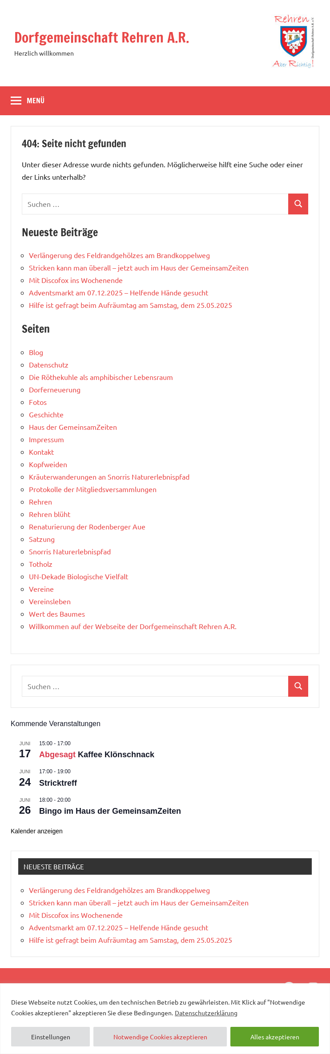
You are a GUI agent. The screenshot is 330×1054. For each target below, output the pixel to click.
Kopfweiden (48, 464)
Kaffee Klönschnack (116, 754)
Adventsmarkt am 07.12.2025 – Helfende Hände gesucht (118, 292)
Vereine (41, 588)
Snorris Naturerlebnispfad (70, 551)
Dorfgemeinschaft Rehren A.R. (103, 37)
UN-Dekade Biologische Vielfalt (78, 576)
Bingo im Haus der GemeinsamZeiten (110, 811)
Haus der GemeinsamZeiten (73, 426)
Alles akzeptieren (274, 1037)
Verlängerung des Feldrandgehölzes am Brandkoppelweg (119, 254)
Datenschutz (48, 364)
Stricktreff (58, 783)
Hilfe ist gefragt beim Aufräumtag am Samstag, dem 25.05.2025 (130, 304)
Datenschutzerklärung (206, 1013)
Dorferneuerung (54, 389)
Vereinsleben (50, 601)
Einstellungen (50, 1037)
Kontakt (41, 451)
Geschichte (46, 414)
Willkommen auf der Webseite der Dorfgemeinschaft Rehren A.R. (133, 626)
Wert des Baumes (57, 613)
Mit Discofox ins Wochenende (76, 279)
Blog (36, 351)
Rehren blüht (49, 513)
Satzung (42, 538)
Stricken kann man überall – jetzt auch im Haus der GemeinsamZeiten (139, 267)
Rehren (40, 501)
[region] (165, 1018)
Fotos (38, 401)
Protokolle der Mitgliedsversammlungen (93, 489)
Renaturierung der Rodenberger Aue (87, 526)
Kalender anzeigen (37, 831)
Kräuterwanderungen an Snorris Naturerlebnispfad (109, 476)
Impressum (46, 439)
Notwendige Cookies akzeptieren (160, 1037)
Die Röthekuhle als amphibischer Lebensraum (101, 376)
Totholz (40, 563)
